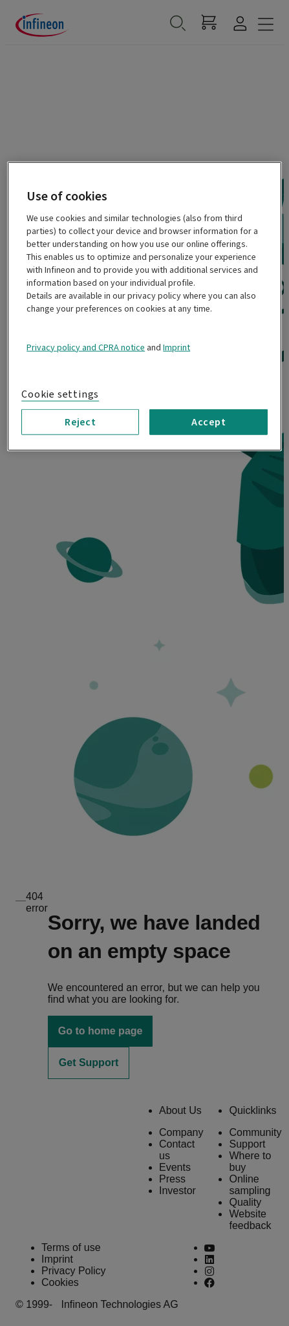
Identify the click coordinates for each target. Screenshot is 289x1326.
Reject (80, 422)
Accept (208, 422)
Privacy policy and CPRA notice (86, 347)
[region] (144, 306)
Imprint (176, 347)
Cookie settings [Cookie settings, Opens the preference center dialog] (60, 394)
